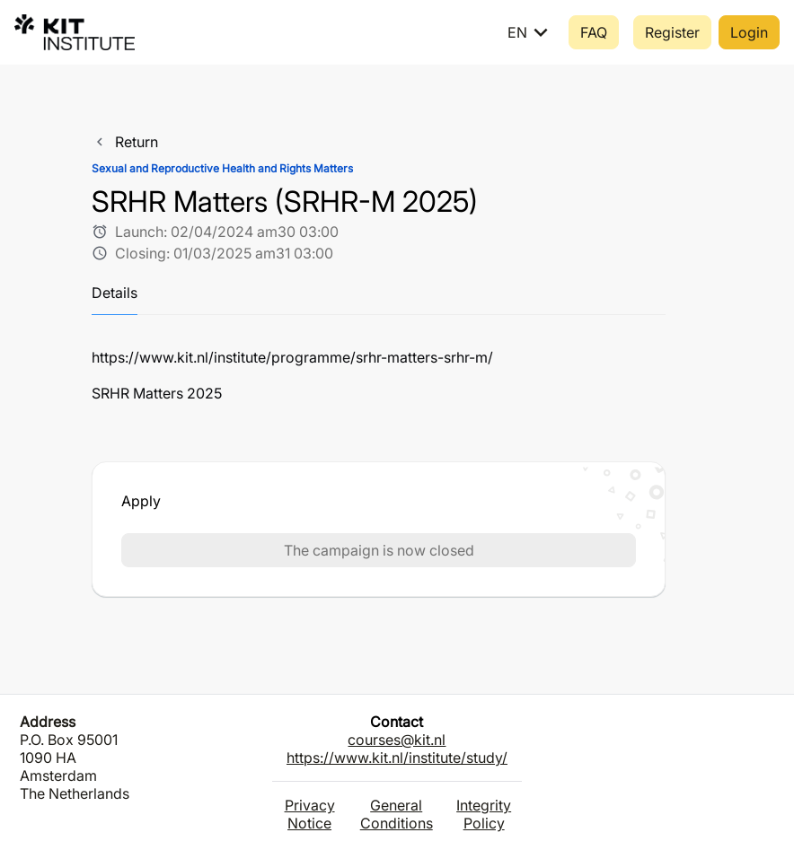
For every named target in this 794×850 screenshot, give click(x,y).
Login (749, 32)
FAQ (593, 32)
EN (530, 32)
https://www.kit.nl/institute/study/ (397, 758)
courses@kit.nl (397, 740)
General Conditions (396, 814)
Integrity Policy (483, 814)
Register (672, 32)
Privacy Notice (310, 814)
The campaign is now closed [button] (379, 550)
